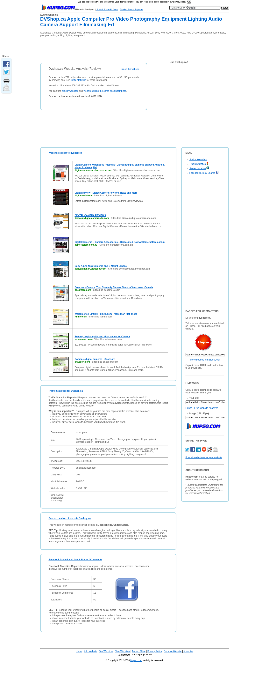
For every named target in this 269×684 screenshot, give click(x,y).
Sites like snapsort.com (105, 362)
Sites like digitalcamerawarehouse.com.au (136, 170)
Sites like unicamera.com (108, 339)
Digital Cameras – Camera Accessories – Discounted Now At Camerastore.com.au (120, 242)
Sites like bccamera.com (106, 290)
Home (79, 651)
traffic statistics (78, 80)
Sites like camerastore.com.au (116, 244)
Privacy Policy (154, 651)
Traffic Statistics (199, 164)
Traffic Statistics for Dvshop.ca (66, 391)
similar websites (70, 91)
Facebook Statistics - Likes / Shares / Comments (75, 559)
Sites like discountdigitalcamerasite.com (133, 218)
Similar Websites (198, 159)
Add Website (90, 651)
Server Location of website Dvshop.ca (70, 518)
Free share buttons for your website (204, 457)
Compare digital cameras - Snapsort (95, 359)
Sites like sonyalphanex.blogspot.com (129, 268)
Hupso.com (136, 660)
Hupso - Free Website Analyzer (202, 408)
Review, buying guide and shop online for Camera (102, 336)
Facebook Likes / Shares (204, 173)
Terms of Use (138, 651)
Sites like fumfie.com (100, 316)
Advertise (188, 651)
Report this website (130, 69)
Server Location (199, 168)
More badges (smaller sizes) (205, 359)
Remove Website (172, 651)
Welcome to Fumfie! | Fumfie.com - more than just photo (106, 314)
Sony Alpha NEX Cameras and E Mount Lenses (101, 266)
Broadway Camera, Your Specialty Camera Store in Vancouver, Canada (114, 287)
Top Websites (106, 651)
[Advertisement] (111, 48)
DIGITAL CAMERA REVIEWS (90, 215)
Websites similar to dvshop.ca (65, 153)
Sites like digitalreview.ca (108, 195)
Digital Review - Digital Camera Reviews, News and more (106, 192)
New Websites (122, 651)
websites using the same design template (105, 91)
